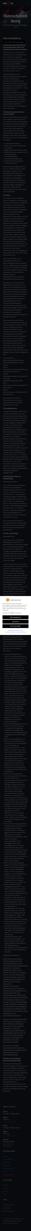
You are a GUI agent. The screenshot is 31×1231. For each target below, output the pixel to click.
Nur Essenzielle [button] (15, 625)
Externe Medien (16, 612)
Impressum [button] (24, 631)
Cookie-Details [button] (8, 631)
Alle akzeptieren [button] (15, 616)
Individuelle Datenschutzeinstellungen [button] (15, 629)
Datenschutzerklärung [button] (16, 631)
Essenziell (6, 612)
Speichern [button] (15, 621)
